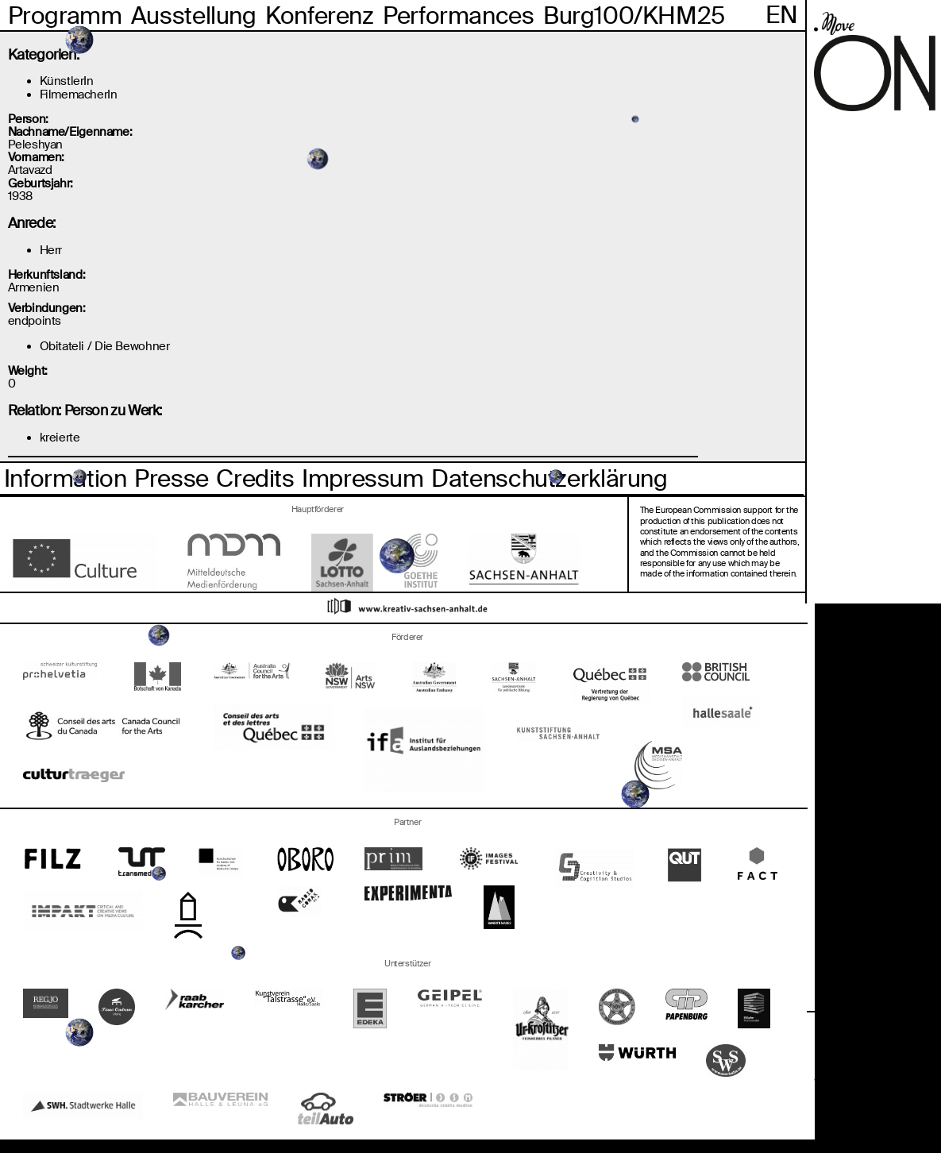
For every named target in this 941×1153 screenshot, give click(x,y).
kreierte (60, 437)
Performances (458, 15)
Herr (51, 249)
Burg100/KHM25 (634, 15)
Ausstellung (193, 15)
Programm (65, 15)
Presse (171, 478)
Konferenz (319, 15)
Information (65, 478)
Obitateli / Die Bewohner (105, 346)
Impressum (363, 478)
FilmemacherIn (79, 94)
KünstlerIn (67, 80)
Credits (255, 478)
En (781, 15)
